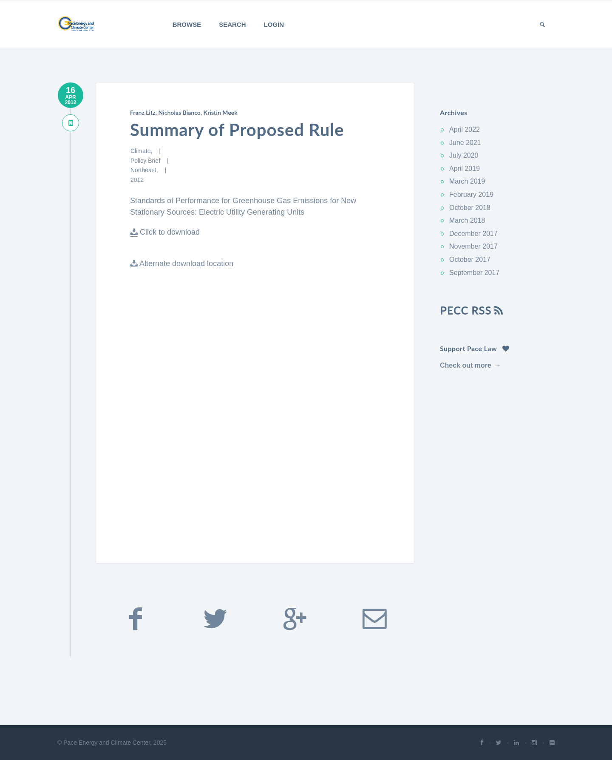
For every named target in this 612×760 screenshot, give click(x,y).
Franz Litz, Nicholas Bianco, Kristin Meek (184, 112)
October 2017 (469, 259)
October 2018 (469, 207)
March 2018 (467, 220)
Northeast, (144, 170)
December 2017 (473, 233)
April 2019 (464, 168)
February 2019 (471, 194)
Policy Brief (146, 160)
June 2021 (465, 142)
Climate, (142, 150)
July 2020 (464, 155)
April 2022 (464, 129)
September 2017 (474, 272)
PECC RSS (471, 310)
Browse (187, 24)
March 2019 (467, 181)
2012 (137, 179)
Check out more (465, 365)
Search (232, 24)
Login (274, 24)
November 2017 (473, 246)
